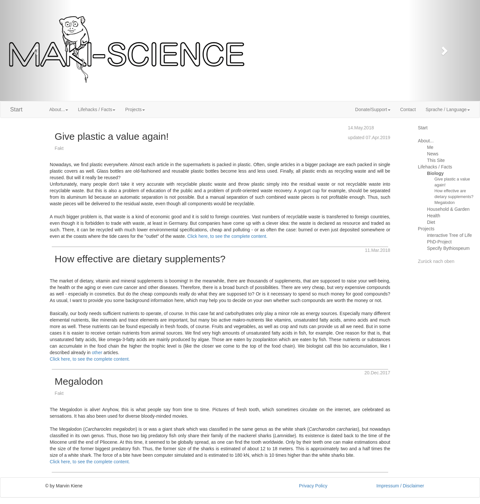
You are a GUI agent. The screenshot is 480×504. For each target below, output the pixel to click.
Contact (408, 109)
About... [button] (58, 109)
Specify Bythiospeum (448, 248)
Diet (431, 222)
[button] (36, 50)
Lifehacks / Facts (435, 166)
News (432, 153)
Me (430, 147)
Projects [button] (135, 109)
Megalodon (444, 202)
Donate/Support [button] (372, 109)
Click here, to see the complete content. (227, 236)
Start (16, 109)
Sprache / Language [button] (448, 109)
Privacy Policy (313, 485)
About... (425, 140)
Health (433, 215)
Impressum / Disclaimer (400, 485)
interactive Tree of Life (449, 235)
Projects (426, 228)
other (97, 352)
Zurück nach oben (436, 261)
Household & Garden (448, 209)
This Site (436, 160)
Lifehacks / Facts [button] (96, 109)
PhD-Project (439, 241)
